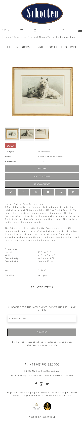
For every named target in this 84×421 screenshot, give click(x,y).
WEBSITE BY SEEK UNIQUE (42, 417)
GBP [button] (4, 30)
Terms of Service (53, 375)
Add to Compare (42, 184)
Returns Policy (18, 375)
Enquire (42, 168)
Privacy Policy (35, 375)
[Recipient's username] (42, 318)
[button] (35, 30)
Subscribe (42, 332)
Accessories (20, 37)
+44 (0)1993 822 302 (42, 364)
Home (8, 37)
